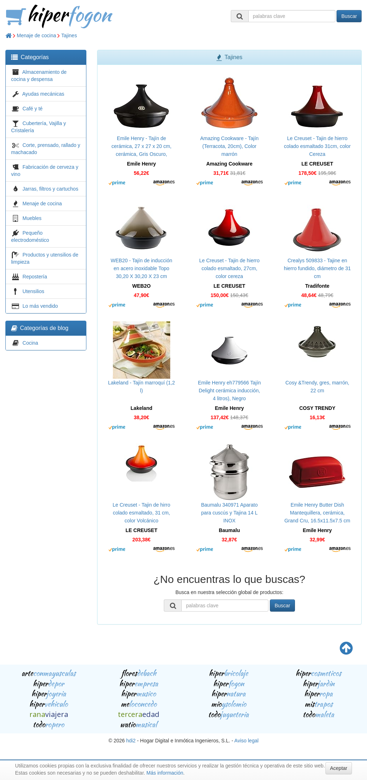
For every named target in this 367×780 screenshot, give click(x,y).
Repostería (35, 276)
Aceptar (338, 768)
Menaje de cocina (36, 35)
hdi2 (130, 740)
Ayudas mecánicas (43, 94)
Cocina (30, 343)
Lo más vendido (40, 306)
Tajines (69, 35)
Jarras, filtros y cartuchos (50, 189)
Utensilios (33, 291)
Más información (165, 773)
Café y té (33, 108)
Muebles (32, 218)
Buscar (349, 16)
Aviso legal (246, 740)
